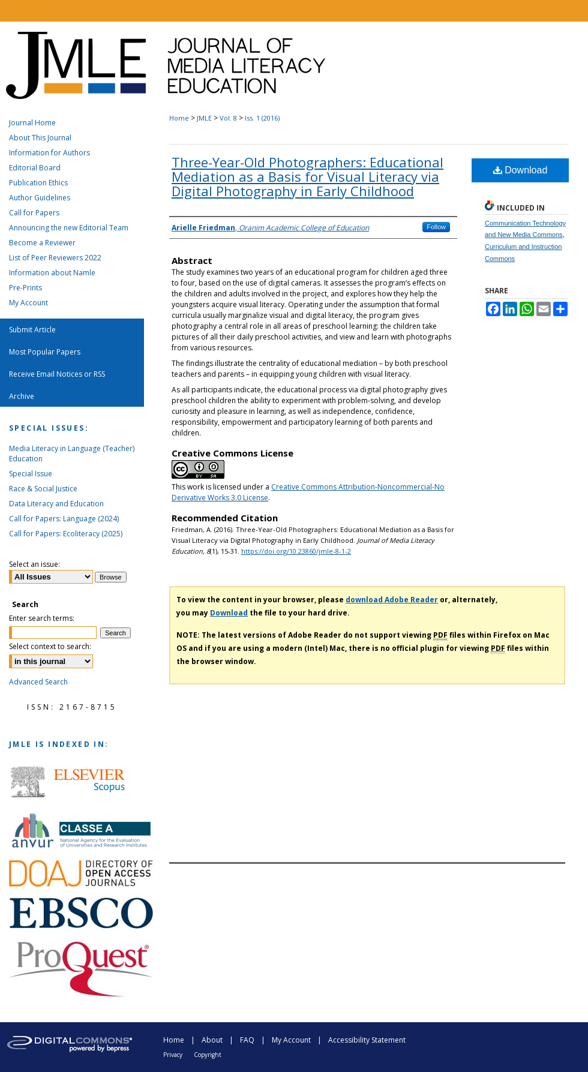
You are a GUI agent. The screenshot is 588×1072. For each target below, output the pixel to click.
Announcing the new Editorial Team (68, 228)
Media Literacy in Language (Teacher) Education (71, 453)
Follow (436, 226)
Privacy (172, 1054)
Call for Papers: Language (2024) (64, 519)
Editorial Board (35, 168)
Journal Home (32, 123)
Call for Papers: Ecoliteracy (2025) (65, 534)
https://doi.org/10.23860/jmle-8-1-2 (296, 550)
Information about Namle (52, 273)
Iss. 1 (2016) (262, 117)
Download (520, 170)
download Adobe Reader (392, 599)
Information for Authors (49, 153)
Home (179, 117)
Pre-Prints (25, 288)
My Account (28, 303)
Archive (21, 396)
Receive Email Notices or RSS (57, 374)
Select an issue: (34, 564)
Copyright (207, 1054)
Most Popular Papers (44, 352)
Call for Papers (34, 213)
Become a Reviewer (42, 243)
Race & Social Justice (43, 489)
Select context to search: (50, 646)
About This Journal (40, 138)
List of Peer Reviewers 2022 (55, 258)
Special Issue (30, 474)
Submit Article (32, 330)
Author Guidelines (39, 198)
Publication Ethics (38, 183)
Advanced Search (38, 682)
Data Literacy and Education (56, 504)
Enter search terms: (41, 618)
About (212, 1040)
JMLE (204, 117)
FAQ (247, 1040)
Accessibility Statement (367, 1040)
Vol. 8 (228, 117)
